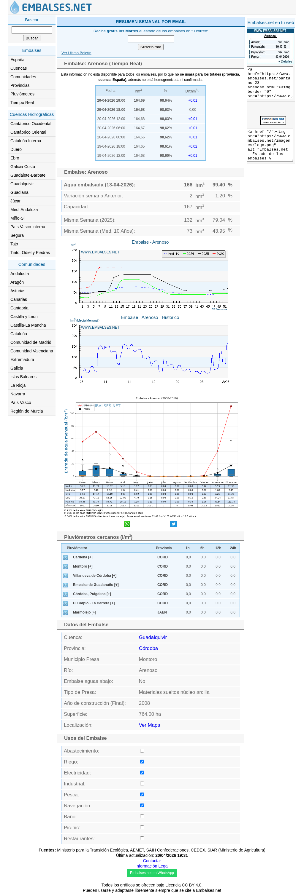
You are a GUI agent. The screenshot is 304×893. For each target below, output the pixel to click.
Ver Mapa (149, 725)
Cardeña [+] (83, 557)
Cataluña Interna (25, 140)
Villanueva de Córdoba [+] (94, 575)
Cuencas (18, 68)
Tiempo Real (22, 102)
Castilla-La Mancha (28, 325)
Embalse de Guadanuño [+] (96, 585)
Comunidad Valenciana (31, 351)
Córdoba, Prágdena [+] (92, 594)
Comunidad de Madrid (30, 342)
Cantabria (19, 308)
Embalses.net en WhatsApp (152, 873)
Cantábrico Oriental (28, 132)
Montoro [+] (83, 566)
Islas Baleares (23, 376)
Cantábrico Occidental (30, 123)
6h (202, 548)
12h (218, 548)
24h (233, 548)
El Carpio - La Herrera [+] (94, 603)
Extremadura (22, 359)
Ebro (14, 158)
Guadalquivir (22, 183)
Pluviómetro (77, 548)
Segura (17, 235)
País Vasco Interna (27, 226)
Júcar (15, 201)
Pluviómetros (22, 94)
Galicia (16, 368)
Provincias (20, 85)
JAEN (162, 612)
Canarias (18, 299)
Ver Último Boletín (76, 53)
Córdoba (148, 648)
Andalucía (19, 273)
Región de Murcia (26, 411)
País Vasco (20, 402)
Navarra (17, 394)
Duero (16, 149)
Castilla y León (24, 316)
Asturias (18, 290)
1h (188, 548)
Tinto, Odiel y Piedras (30, 252)
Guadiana (19, 192)
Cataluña (18, 333)
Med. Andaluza (24, 209)
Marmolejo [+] (84, 612)
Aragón (17, 282)
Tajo (14, 244)
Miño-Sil (18, 218)
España (17, 59)
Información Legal (151, 866)
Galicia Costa (22, 166)
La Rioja (18, 385)
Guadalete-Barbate (27, 175)
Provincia (164, 548)
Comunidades (23, 76)
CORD (162, 557)
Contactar (152, 860)
